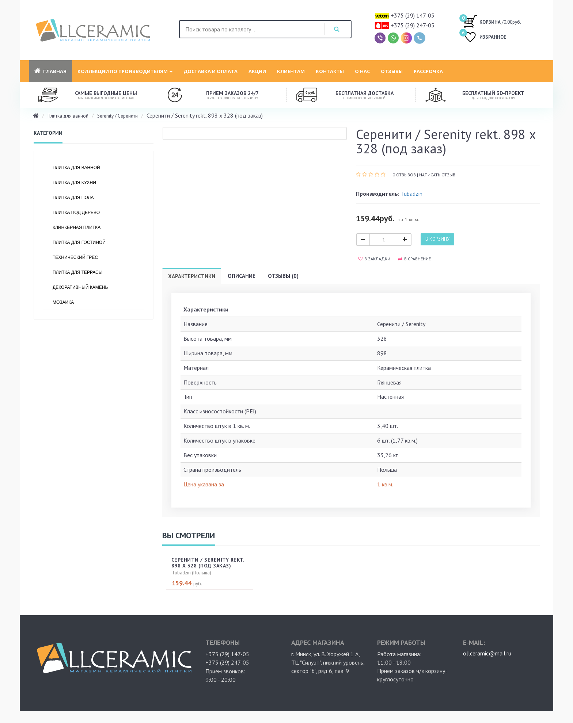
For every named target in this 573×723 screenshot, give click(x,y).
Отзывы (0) (283, 275)
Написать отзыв (437, 174)
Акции (257, 71)
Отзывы (392, 71)
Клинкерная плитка (76, 227)
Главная (50, 71)
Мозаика (63, 302)
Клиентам (291, 71)
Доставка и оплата (210, 71)
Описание (241, 275)
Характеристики (191, 276)
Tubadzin (411, 193)
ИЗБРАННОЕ (484, 38)
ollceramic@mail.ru (487, 653)
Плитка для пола (73, 197)
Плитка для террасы (77, 272)
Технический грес (75, 257)
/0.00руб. (492, 21)
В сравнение (414, 258)
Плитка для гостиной (79, 242)
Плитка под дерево (76, 212)
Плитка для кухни (74, 182)
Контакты (330, 71)
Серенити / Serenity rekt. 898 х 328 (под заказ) (207, 562)
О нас (362, 71)
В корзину (437, 239)
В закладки (374, 258)
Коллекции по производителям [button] (124, 71)
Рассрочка (428, 71)
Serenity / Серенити (117, 116)
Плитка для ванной (68, 116)
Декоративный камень (80, 287)
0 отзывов (404, 174)
